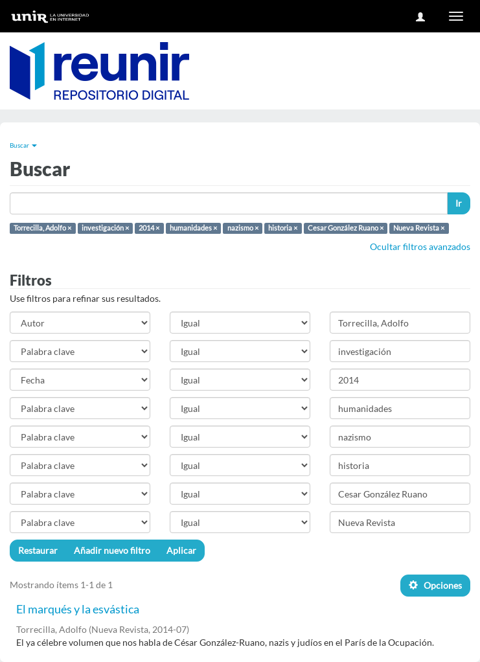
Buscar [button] (23, 145)
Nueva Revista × (418, 228)
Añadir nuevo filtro (112, 550)
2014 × (149, 228)
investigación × (105, 228)
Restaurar (38, 550)
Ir (458, 203)
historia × (282, 228)
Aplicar (181, 550)
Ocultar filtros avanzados (420, 246)
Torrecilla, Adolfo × (42, 228)
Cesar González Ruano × (345, 228)
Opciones (435, 585)
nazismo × (242, 228)
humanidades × (193, 228)
